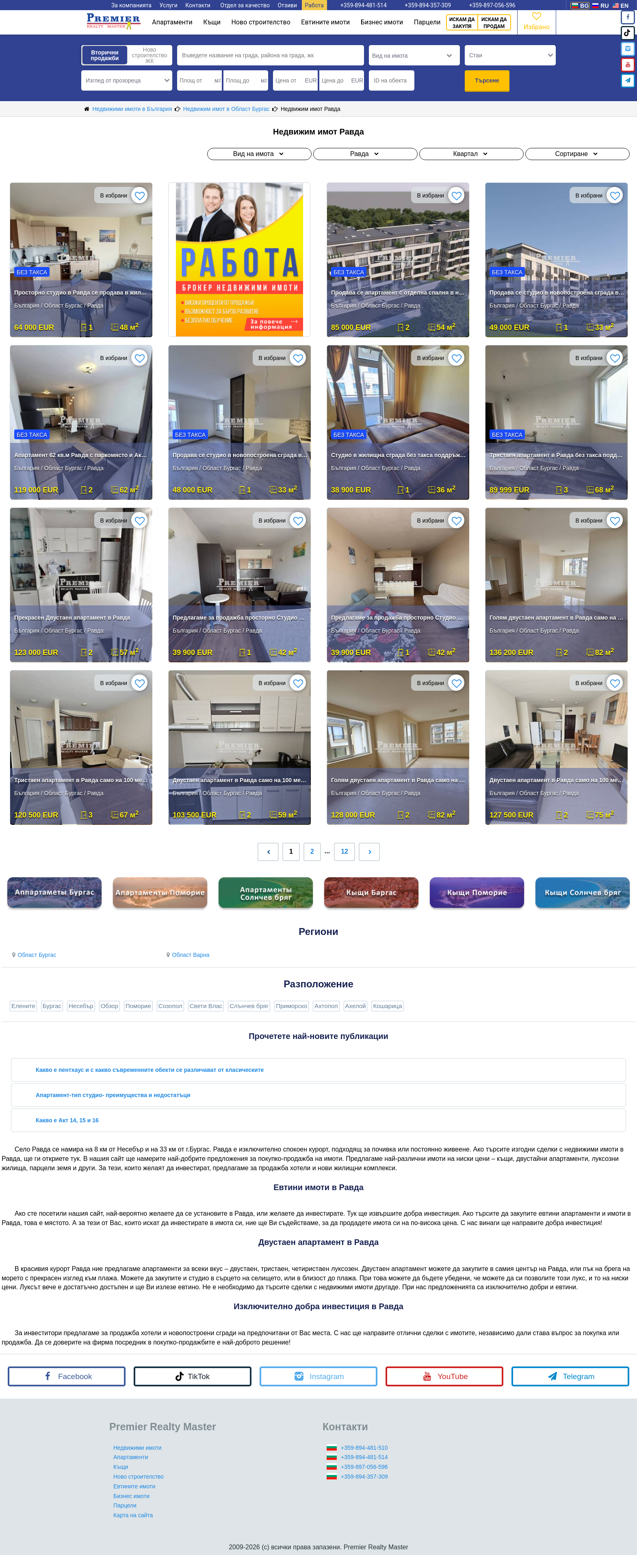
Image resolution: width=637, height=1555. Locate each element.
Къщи (212, 22)
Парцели (427, 22)
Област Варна (187, 955)
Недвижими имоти (137, 1447)
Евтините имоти (325, 22)
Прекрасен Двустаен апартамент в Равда (72, 617)
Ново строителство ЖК (149, 55)
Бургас (52, 1005)
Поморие (138, 1005)
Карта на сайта (133, 1515)
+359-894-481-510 (364, 1447)
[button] (126, 80)
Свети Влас (206, 1005)
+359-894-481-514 (364, 1457)
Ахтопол (326, 1005)
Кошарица (387, 1005)
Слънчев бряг (249, 1005)
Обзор (109, 1005)
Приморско (291, 1005)
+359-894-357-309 (364, 1476)
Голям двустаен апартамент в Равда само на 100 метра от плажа (557, 617)
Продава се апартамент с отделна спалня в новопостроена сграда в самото (398, 292)
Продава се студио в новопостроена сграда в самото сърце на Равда (557, 292)
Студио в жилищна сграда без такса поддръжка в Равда (398, 455)
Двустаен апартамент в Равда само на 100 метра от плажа (240, 780)
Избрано (537, 20)
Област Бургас (33, 955)
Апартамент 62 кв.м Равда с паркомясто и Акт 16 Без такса (82, 455)
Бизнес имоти (382, 22)
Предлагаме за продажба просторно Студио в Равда (240, 617)
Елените (23, 1005)
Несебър (81, 1005)
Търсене (487, 80)
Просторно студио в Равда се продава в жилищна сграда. (82, 292)
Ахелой (355, 1005)
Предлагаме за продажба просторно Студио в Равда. (398, 617)
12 (344, 851)
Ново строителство (260, 22)
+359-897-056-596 (364, 1467)
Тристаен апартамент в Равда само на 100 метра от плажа (82, 780)
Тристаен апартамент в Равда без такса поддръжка (557, 455)
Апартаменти (172, 22)
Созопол (170, 1005)
